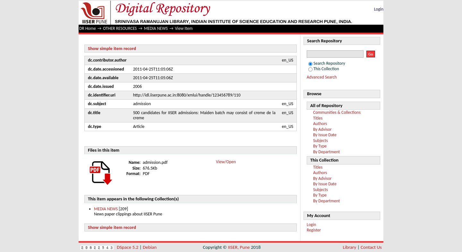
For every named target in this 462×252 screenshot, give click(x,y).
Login (378, 9)
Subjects (320, 140)
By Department (326, 152)
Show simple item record (112, 48)
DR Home (87, 28)
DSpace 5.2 (128, 247)
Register (314, 230)
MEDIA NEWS (156, 28)
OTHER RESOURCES (120, 28)
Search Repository (326, 63)
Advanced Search (322, 77)
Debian (150, 247)
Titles (317, 118)
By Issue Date (325, 135)
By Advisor (322, 129)
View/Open (226, 161)
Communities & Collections (337, 112)
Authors (320, 123)
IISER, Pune (239, 247)
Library (349, 247)
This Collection (323, 68)
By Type (320, 146)
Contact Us (371, 247)
